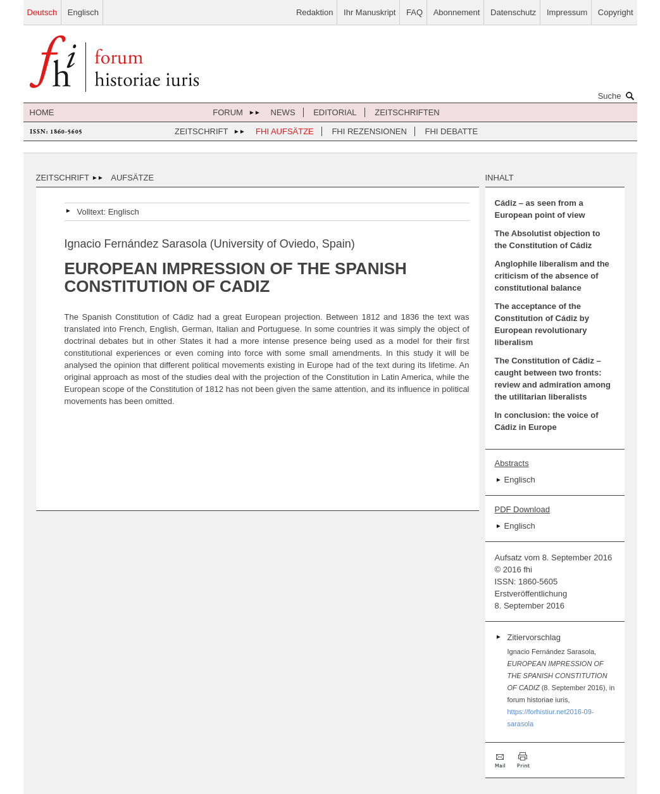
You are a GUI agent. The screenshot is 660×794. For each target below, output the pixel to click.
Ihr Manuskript (369, 12)
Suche (617, 95)
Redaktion (314, 12)
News (283, 112)
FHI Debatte (451, 131)
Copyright (615, 12)
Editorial (334, 112)
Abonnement (456, 12)
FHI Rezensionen (369, 131)
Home (42, 112)
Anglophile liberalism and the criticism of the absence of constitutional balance (552, 276)
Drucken (523, 760)
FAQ (414, 12)
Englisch (83, 12)
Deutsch (42, 12)
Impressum (567, 12)
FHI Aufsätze (285, 131)
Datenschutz (513, 12)
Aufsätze (132, 177)
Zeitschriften (407, 112)
